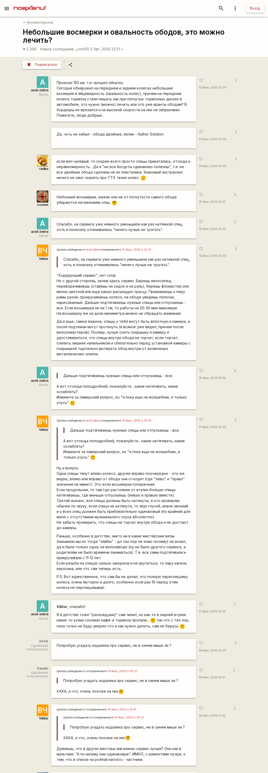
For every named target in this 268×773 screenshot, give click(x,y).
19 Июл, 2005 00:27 (212, 650)
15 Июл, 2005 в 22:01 (136, 249)
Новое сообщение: (57, 49)
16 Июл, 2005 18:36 (212, 378)
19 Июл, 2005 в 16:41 (122, 709)
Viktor (43, 259)
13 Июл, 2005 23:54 (212, 87)
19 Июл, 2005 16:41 (212, 677)
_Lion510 (82, 49)
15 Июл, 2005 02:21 (212, 202)
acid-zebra (39, 90)
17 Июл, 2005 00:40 (212, 427)
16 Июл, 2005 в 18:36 (136, 420)
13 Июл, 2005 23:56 (212, 139)
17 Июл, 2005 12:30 (212, 611)
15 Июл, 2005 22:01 (212, 229)
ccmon (42, 205)
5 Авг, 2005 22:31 (107, 49)
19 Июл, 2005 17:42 (212, 715)
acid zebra (93, 249)
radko (43, 169)
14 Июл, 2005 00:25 (212, 166)
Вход (255, 8)
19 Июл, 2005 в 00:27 (122, 671)
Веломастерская (38, 22)
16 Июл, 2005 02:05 (212, 256)
